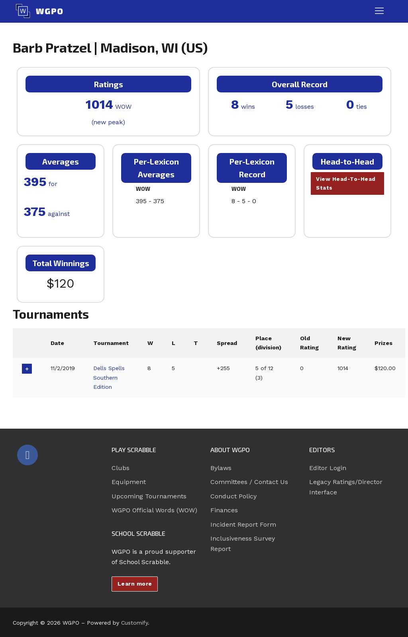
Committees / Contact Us (249, 482)
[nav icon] (379, 11)
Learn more (135, 583)
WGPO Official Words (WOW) (154, 510)
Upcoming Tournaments (149, 496)
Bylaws (220, 468)
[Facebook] (27, 455)
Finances (224, 510)
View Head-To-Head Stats (346, 183)
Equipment (129, 482)
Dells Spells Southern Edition (109, 377)
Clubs (120, 468)
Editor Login (327, 468)
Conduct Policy (233, 496)
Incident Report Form (243, 524)
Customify (134, 622)
